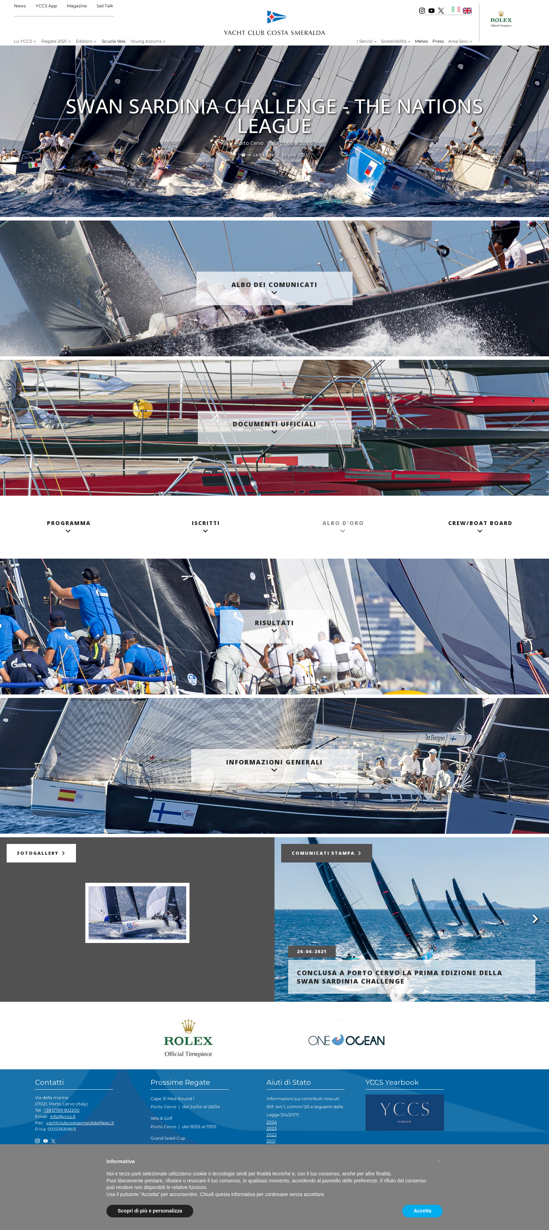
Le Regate (263, 155)
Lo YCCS (23, 41)
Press (438, 41)
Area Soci (458, 41)
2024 (271, 1122)
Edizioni (84, 41)
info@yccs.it (63, 1116)
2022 (271, 1134)
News (20, 5)
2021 (271, 1141)
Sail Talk (105, 5)
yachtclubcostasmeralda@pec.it (80, 1122)
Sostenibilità (393, 41)
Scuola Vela (113, 41)
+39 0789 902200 (61, 1110)
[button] (439, 1161)
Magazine (77, 5)
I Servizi (365, 41)
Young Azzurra (146, 41)
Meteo (421, 41)
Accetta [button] (422, 1211)
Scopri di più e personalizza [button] (150, 1211)
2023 (271, 1128)
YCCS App (46, 5)
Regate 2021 (54, 41)
